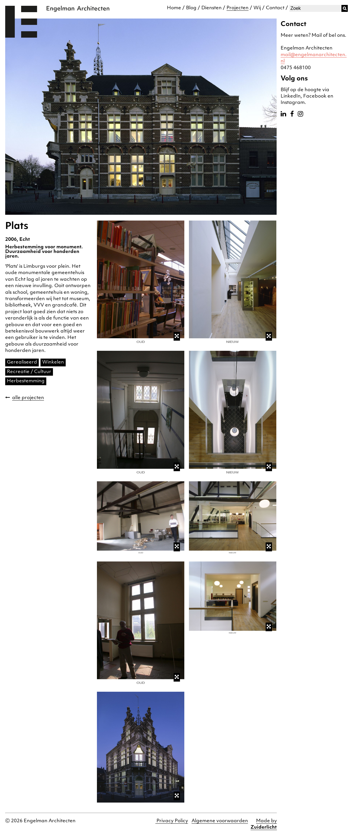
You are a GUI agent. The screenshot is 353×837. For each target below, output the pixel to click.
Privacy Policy (171, 821)
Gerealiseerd (22, 362)
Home (174, 8)
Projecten (238, 8)
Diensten (211, 8)
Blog (191, 8)
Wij (257, 8)
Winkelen (53, 362)
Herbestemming (26, 381)
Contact (275, 8)
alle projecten (28, 398)
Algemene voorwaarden (220, 821)
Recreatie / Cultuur (29, 372)
